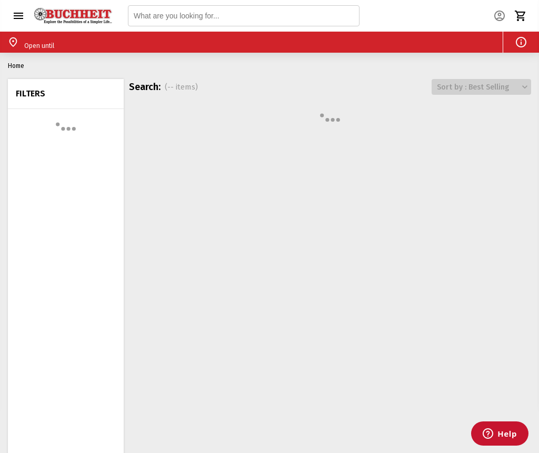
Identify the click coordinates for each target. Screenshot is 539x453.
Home (16, 66)
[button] (18, 15)
